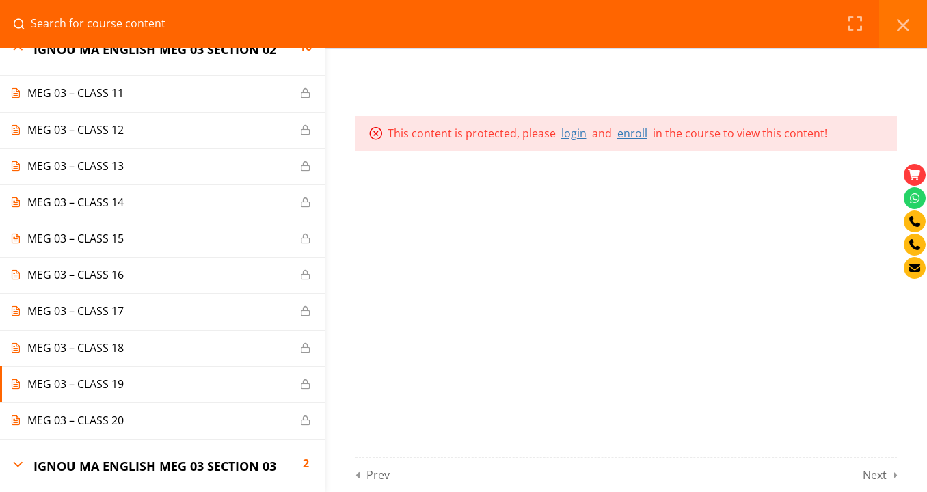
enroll (632, 133)
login (574, 133)
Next (875, 474)
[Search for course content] (24, 24)
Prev (378, 474)
